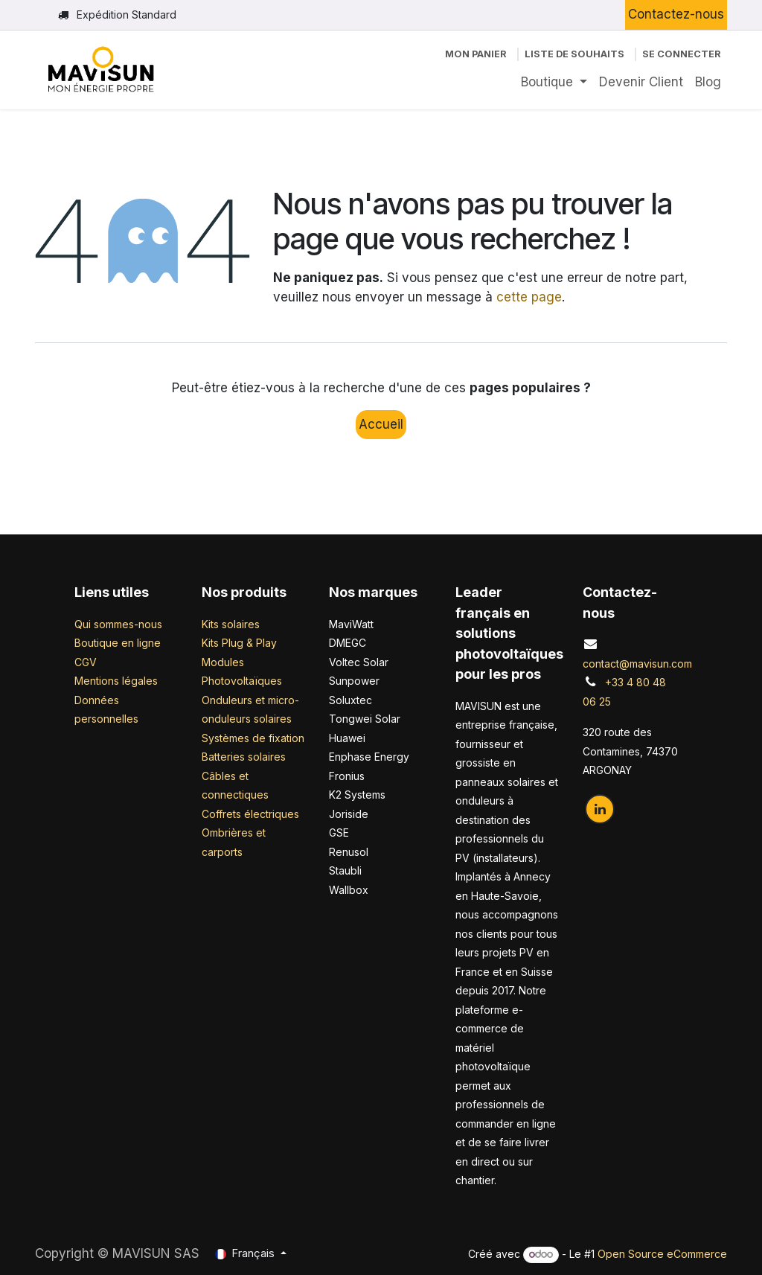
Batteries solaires (244, 756)
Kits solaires (231, 624)
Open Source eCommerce (662, 1253)
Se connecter (681, 54)
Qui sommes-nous (118, 624)
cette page (529, 297)
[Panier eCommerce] (476, 54)
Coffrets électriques (250, 814)
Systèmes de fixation (253, 738)
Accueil (381, 424)
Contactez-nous (676, 14)
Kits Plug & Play (239, 642)
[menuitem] (554, 82)
